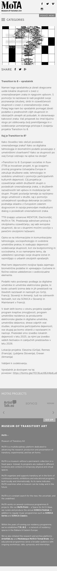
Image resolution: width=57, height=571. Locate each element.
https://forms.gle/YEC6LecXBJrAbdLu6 (35, 373)
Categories (15, 19)
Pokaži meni (47, 16)
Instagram (42, 9)
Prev (3, 412)
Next (53, 412)
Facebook (42, 4)
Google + (25, 69)
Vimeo (53, 4)
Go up (49, 420)
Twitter (47, 4)
